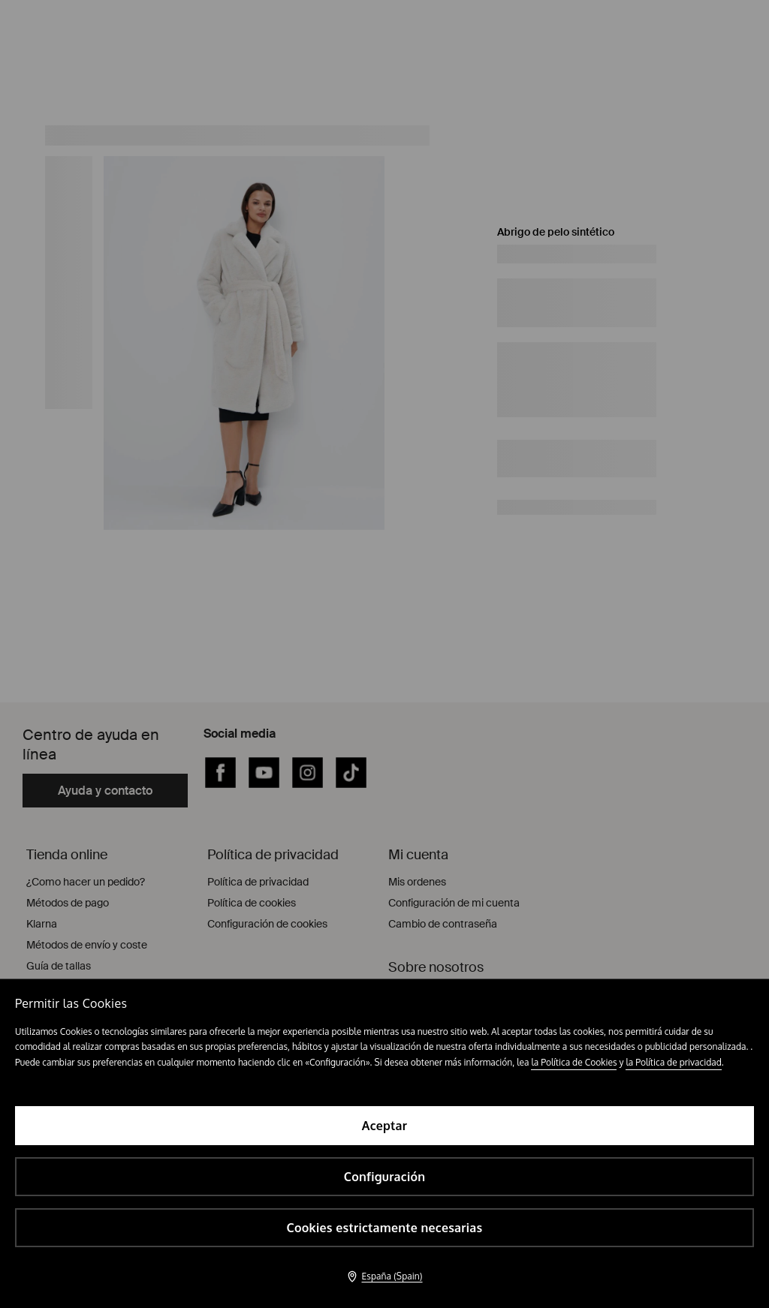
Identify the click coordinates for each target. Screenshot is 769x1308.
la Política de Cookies (574, 1062)
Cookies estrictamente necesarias (385, 1227)
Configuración (384, 1176)
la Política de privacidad (673, 1062)
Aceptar (384, 1125)
